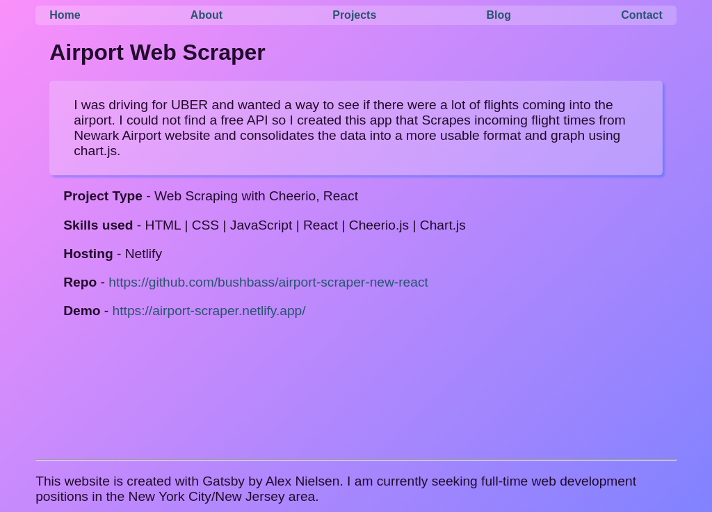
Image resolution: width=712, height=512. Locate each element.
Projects (354, 15)
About (206, 15)
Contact (642, 15)
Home (64, 15)
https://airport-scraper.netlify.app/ (209, 310)
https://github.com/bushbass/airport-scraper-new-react (268, 282)
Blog (499, 15)
